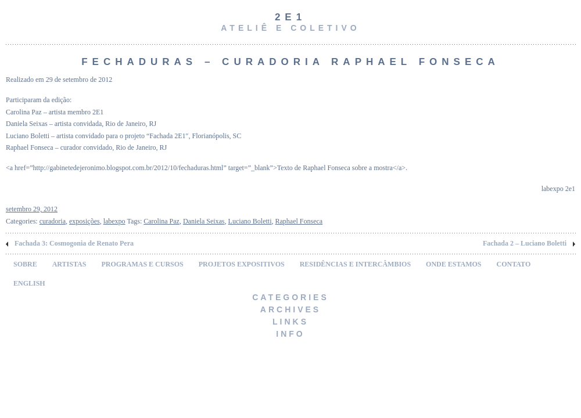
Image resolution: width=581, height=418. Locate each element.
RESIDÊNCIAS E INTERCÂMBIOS (355, 264)
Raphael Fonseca (299, 221)
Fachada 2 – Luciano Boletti (524, 243)
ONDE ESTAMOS (453, 264)
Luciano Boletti (250, 221)
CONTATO (514, 264)
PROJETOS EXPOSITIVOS (242, 264)
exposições (84, 221)
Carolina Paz (162, 221)
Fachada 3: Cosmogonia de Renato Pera (74, 243)
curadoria (53, 221)
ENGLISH (29, 283)
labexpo (114, 221)
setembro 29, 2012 (32, 209)
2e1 (290, 17)
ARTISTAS (69, 264)
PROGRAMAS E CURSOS (142, 264)
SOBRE (25, 264)
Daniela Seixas (204, 221)
